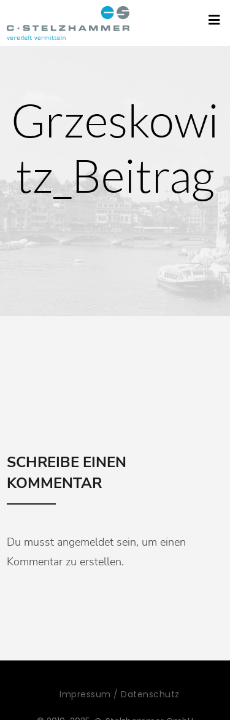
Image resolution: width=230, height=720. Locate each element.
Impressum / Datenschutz (119, 694)
